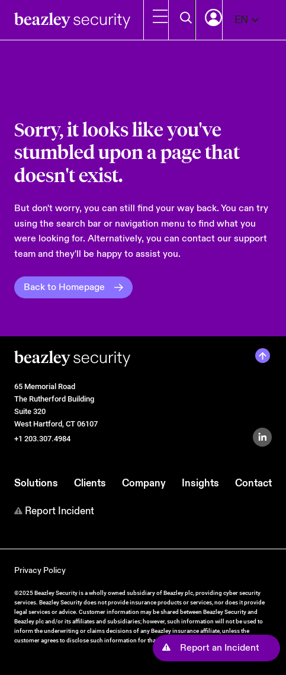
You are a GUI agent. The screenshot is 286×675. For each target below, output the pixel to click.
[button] (253, 20)
